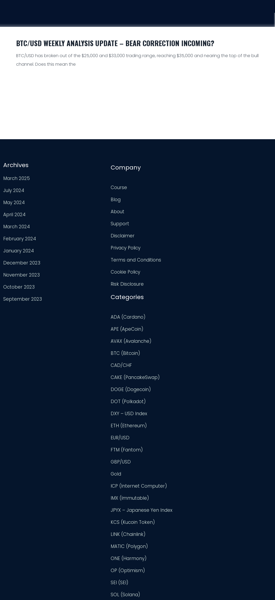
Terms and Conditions (96, 256)
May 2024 (13, 201)
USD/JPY (149, 546)
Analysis (201, 17)
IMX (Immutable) (159, 365)
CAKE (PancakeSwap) (164, 244)
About (78, 208)
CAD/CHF (150, 232)
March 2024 (16, 225)
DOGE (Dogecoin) (160, 256)
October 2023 (18, 285)
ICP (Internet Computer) (168, 352)
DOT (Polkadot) (157, 268)
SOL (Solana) (155, 461)
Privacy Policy (86, 244)
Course (170, 16)
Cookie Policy (86, 268)
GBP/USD (150, 328)
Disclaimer (83, 232)
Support (234, 18)
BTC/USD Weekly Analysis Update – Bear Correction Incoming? (115, 43)
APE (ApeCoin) (156, 196)
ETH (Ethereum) (158, 292)
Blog (76, 196)
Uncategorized (156, 509)
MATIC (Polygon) (159, 413)
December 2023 (21, 261)
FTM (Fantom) (156, 316)
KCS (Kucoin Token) (162, 389)
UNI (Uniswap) (155, 521)
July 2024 (13, 189)
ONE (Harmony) (158, 425)
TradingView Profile (240, 191)
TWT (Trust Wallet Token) (169, 497)
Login (263, 19)
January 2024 (18, 249)
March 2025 (16, 177)
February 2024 (19, 237)
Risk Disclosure (87, 280)
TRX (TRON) (153, 485)
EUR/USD (149, 304)
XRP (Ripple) (154, 558)
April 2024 (14, 213)
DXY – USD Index (158, 280)
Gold (145, 340)
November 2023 (21, 273)
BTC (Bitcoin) (155, 220)
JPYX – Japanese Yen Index (171, 377)
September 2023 (22, 298)
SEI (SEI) (149, 449)
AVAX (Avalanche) (160, 208)
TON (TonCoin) (157, 473)
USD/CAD (150, 534)
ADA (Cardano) (157, 184)
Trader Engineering (133, 589)
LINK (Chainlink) (157, 401)
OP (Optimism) (157, 437)
